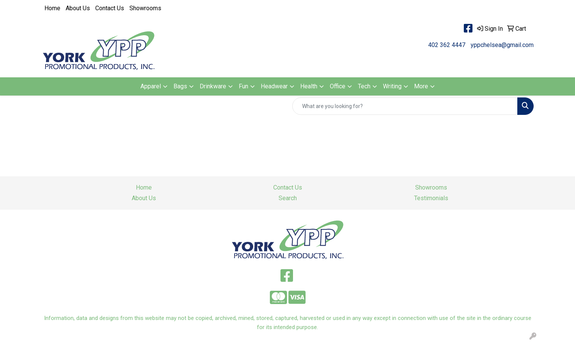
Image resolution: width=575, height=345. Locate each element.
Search (288, 198)
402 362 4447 (446, 45)
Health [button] (308, 86)
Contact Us (109, 8)
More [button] (421, 86)
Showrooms (145, 8)
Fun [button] (243, 86)
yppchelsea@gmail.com (502, 45)
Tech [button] (364, 86)
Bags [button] (180, 86)
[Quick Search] (405, 106)
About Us (78, 8)
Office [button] (337, 86)
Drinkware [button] (213, 86)
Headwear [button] (274, 86)
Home (52, 8)
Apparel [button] (150, 86)
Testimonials (431, 198)
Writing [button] (392, 86)
